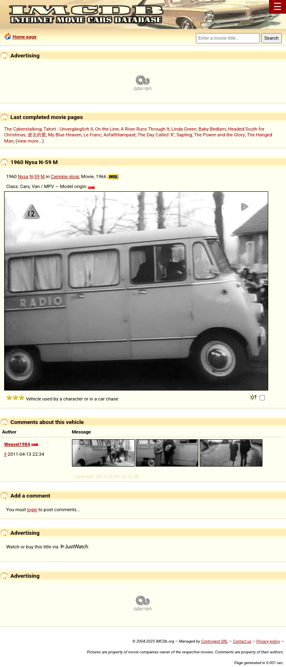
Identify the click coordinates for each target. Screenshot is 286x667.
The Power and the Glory (219, 135)
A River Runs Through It (145, 129)
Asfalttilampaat (119, 135)
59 (37, 176)
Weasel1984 (17, 444)
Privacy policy (268, 641)
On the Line (107, 129)
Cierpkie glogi (65, 176)
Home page (24, 37)
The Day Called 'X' (156, 135)
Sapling (184, 135)
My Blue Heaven (64, 135)
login (32, 509)
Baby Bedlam (212, 129)
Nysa (23, 176)
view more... (29, 141)
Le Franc (92, 135)
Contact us (242, 641)
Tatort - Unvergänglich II (68, 129)
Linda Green (184, 129)
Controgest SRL (214, 641)
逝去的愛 (37, 135)
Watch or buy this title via (47, 547)
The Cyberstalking (22, 129)
